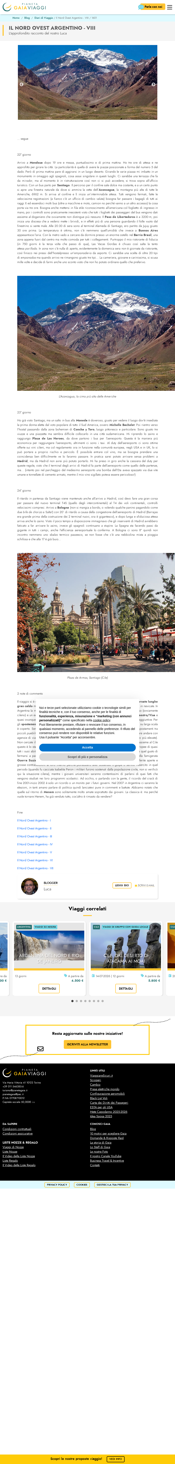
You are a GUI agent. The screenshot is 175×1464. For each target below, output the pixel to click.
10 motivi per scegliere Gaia (108, 1134)
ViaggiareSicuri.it (101, 1076)
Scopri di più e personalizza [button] (87, 757)
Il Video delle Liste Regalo (19, 1165)
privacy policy (57, 1184)
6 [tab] (94, 1001)
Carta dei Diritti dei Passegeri (109, 1103)
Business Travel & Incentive (107, 1161)
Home (16, 18)
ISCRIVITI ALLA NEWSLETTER (87, 1044)
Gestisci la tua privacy (112, 1184)
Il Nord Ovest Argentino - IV (35, 844)
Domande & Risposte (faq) (107, 1138)
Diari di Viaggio (43, 18)
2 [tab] (77, 1001)
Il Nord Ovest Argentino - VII (35, 868)
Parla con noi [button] (151, 7)
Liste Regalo (10, 1161)
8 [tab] (102, 1001)
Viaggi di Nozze (13, 1147)
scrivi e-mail (144, 885)
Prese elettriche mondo (104, 1089)
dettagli (49, 988)
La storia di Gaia (100, 1143)
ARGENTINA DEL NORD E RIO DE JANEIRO (49, 958)
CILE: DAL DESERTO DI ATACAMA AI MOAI (126, 958)
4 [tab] (85, 1001)
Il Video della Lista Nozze (19, 1156)
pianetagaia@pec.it (13, 1094)
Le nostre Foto (99, 1152)
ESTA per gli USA (101, 1107)
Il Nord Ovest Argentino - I (34, 820)
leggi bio (122, 885)
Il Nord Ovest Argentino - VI (35, 860)
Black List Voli (99, 1098)
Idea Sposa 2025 (101, 1116)
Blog (27, 18)
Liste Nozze (10, 1152)
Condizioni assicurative (18, 1134)
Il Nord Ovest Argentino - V (34, 852)
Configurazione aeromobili (107, 1094)
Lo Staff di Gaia (100, 1147)
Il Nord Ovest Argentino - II (34, 828)
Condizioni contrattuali (17, 1129)
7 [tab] (98, 1001)
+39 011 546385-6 (13, 1086)
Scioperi (95, 1080)
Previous (21, 84)
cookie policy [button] (101, 720)
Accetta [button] (87, 747)
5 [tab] (90, 1001)
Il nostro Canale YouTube (105, 1156)
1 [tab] (72, 1001)
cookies (82, 1184)
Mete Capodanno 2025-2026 (108, 1112)
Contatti (95, 1165)
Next (153, 84)
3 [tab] (81, 1001)
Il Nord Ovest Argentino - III (34, 836)
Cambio (95, 1085)
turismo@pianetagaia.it (15, 1090)
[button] (169, 7)
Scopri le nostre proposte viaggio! (87, 1458)
